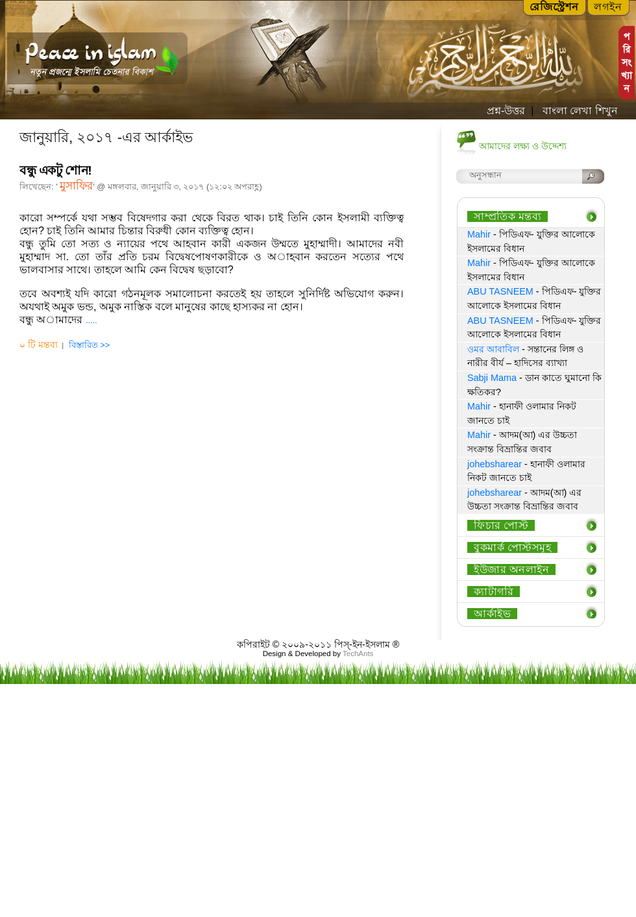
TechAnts (358, 653)
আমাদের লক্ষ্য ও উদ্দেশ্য (523, 146)
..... (91, 320)
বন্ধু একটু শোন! (55, 170)
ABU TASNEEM (500, 291)
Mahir (479, 234)
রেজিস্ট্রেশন (554, 6)
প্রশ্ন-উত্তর (506, 110)
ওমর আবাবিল (493, 349)
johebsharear (494, 464)
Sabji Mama (492, 378)
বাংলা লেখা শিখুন (578, 110)
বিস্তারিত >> (89, 345)
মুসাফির (76, 186)
